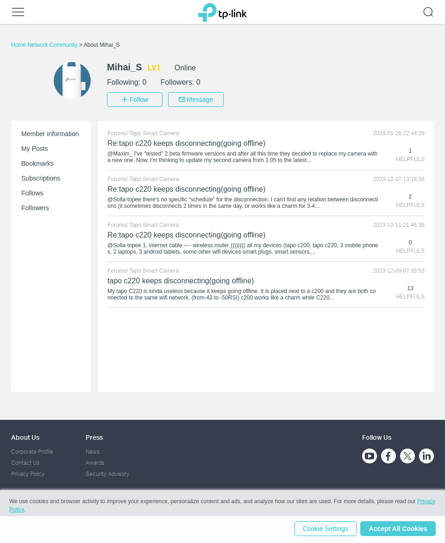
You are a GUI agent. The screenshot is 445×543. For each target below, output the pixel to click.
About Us (25, 436)
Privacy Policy (27, 473)
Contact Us (25, 461)
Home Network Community (45, 45)
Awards (95, 461)
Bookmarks (37, 162)
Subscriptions (40, 177)
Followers (35, 207)
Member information (50, 133)
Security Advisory (107, 473)
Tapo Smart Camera (154, 132)
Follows (32, 192)
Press (94, 436)
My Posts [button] (34, 147)
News (93, 450)
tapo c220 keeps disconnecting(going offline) (180, 280)
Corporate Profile (32, 450)
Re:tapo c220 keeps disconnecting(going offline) (186, 142)
